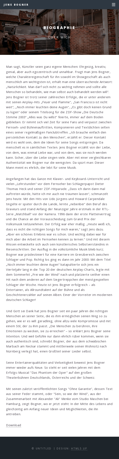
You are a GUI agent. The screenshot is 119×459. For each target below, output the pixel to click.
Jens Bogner (16, 4)
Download (13, 425)
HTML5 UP (79, 448)
